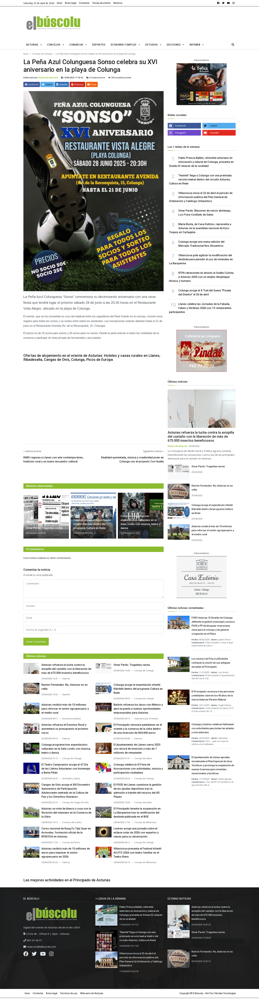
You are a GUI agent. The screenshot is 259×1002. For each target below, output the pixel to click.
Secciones (174, 44)
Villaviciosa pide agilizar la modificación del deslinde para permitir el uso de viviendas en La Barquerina (201, 259)
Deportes (98, 44)
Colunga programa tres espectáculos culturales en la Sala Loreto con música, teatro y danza (66, 748)
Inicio (59, 3)
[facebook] (218, 3)
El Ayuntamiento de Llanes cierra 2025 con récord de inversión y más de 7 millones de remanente (137, 748)
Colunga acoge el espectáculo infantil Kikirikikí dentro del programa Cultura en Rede (138, 688)
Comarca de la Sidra (71, 822)
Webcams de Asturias (91, 993)
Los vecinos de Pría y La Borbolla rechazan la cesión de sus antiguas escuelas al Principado (211, 662)
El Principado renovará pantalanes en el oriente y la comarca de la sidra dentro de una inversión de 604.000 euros (138, 728)
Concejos (53, 44)
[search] (233, 45)
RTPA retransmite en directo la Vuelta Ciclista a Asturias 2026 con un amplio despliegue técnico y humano (201, 277)
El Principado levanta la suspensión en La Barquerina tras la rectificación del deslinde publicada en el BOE (137, 812)
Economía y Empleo (124, 44)
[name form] (93, 606)
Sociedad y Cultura (71, 778)
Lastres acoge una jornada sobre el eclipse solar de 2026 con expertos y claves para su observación (136, 832)
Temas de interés (101, 3)
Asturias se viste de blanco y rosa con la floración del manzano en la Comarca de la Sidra (66, 812)
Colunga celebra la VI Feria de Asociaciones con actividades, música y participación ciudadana (138, 768)
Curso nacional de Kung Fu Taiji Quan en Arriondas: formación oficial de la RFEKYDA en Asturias (66, 832)
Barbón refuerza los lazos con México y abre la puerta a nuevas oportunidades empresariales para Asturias (138, 708)
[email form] (93, 618)
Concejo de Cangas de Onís (75, 802)
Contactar (84, 3)
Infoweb (195, 44)
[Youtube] (43, 954)
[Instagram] (51, 954)
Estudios (151, 44)
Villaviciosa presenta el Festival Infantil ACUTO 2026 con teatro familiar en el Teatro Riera (137, 852)
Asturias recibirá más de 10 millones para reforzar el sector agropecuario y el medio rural (65, 708)
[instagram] (233, 3)
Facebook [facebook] (180, 125)
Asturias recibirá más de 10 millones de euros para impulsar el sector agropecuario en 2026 (65, 852)
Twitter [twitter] (213, 125)
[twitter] (223, 3)
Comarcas (76, 44)
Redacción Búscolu (48, 77)
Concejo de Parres (71, 842)
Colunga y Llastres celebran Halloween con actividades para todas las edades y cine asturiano (213, 728)
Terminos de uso (68, 993)
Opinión (66, 694)
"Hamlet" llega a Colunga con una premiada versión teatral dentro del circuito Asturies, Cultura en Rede (200, 179)
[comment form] (93, 589)
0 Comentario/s (95, 77)
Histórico (117, 3)
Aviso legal (70, 3)
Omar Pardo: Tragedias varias (132, 664)
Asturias (32, 44)
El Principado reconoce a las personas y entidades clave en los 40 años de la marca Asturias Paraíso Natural (213, 695)
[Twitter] (34, 954)
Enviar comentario (36, 641)
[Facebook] (25, 954)
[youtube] (228, 3)
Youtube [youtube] (214, 132)
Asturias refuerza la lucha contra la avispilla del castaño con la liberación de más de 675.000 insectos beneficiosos (66, 668)
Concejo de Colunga (144, 670)
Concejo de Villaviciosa (145, 822)
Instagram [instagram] (180, 132)
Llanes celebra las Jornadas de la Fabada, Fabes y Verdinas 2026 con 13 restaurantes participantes (200, 308)
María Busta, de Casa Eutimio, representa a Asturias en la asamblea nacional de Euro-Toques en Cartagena (200, 228)
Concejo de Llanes (143, 758)
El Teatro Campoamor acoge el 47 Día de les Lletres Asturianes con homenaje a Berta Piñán (65, 768)
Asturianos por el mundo (146, 718)
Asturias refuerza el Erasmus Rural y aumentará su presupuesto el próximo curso (64, 728)
